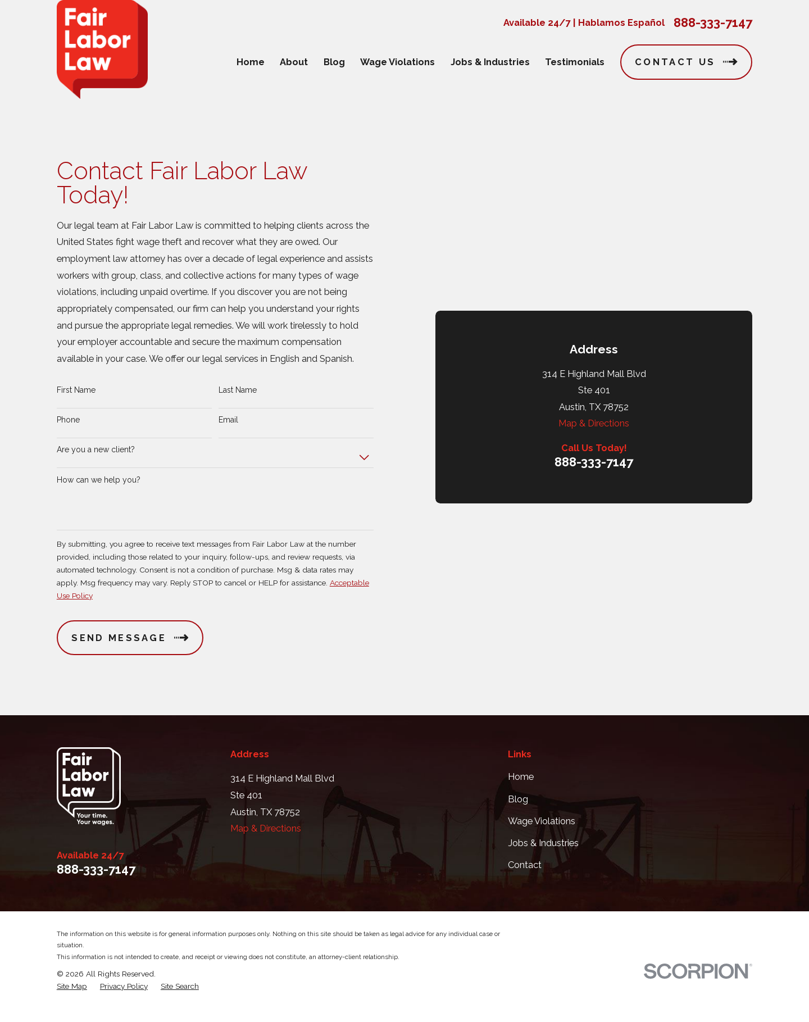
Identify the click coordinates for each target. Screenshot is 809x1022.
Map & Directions (593, 271)
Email (228, 426)
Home (521, 790)
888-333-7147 (713, 22)
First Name (76, 396)
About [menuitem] (294, 62)
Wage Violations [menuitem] (397, 62)
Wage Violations (541, 834)
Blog (518, 812)
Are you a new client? (96, 456)
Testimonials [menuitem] (575, 62)
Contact (525, 878)
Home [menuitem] (251, 62)
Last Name (238, 396)
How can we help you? (98, 486)
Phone (68, 426)
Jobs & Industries (543, 856)
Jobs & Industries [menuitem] (490, 62)
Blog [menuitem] (334, 62)
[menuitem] (72, 999)
